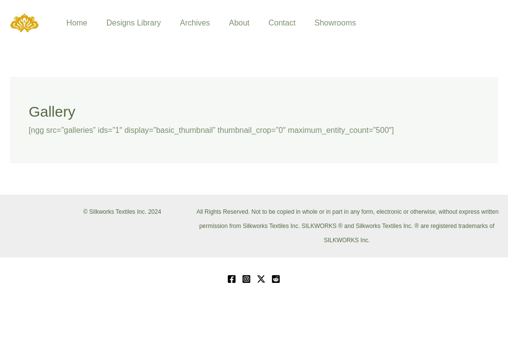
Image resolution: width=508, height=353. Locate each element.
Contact (267, 23)
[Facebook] (231, 279)
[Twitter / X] (261, 279)
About (227, 23)
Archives (187, 23)
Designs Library (129, 23)
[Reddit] (275, 279)
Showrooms (317, 23)
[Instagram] (246, 279)
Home (75, 23)
